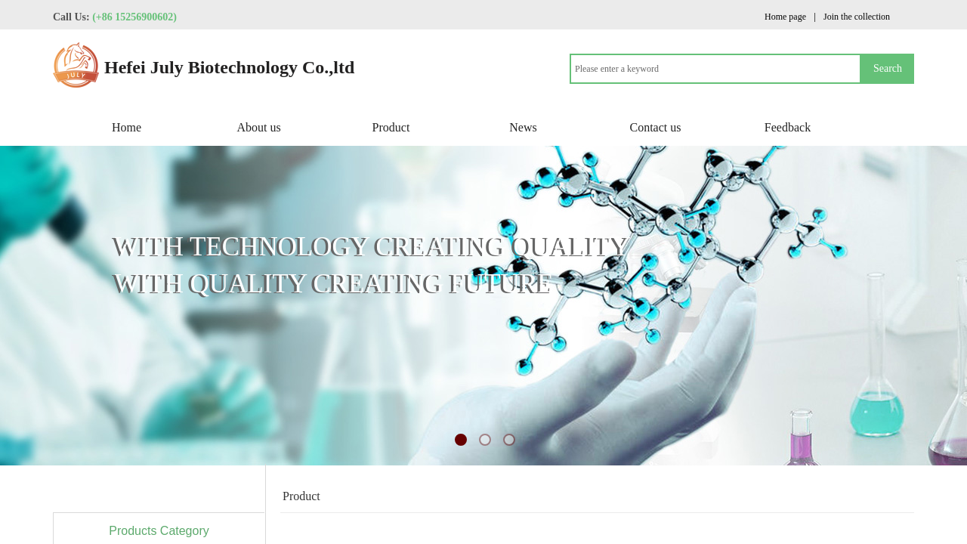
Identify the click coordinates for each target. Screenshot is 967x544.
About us (258, 127)
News (522, 127)
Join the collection (856, 16)
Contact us (655, 127)
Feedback (788, 127)
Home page (785, 16)
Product (391, 127)
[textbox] (715, 69)
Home (126, 127)
